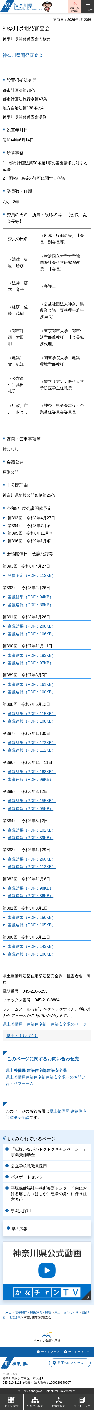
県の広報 (19, 1229)
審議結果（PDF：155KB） (32, 801)
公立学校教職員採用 (29, 1166)
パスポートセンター (29, 1177)
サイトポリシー (78, 1352)
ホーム (7, 1312)
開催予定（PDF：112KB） (32, 575)
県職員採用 (21, 1210)
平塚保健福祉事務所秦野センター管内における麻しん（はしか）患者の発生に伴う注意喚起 (49, 1194)
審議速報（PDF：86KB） (30, 605)
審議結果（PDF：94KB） (30, 597)
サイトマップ (50, 1352)
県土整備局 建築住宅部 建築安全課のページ (45, 1024)
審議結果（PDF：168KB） (32, 772)
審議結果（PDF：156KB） (32, 917)
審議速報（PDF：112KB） (32, 750)
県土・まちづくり (22, 1036)
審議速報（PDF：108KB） (32, 721)
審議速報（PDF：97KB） (30, 663)
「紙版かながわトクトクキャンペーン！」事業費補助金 (49, 1152)
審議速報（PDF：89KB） (30, 838)
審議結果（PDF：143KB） (32, 946)
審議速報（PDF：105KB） (32, 925)
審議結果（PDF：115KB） (32, 714)
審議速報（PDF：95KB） (30, 809)
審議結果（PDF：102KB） (32, 830)
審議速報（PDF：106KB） (32, 634)
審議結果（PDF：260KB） (32, 859)
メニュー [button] (88, 9)
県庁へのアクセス (70, 1363)
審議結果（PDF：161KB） (32, 684)
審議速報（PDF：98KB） (30, 779)
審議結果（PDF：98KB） (30, 888)
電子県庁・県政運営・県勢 (33, 1312)
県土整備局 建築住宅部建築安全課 (36, 1070)
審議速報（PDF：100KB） (32, 692)
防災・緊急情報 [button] (75, 9)
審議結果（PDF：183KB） (32, 655)
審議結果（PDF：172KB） (32, 743)
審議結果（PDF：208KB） (32, 626)
